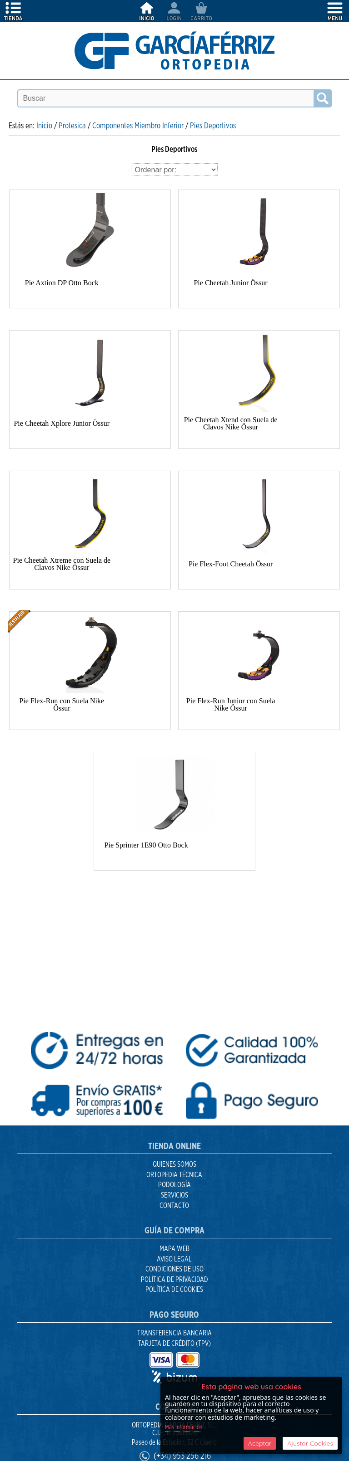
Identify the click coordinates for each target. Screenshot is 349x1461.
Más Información (183, 1427)
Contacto (174, 1205)
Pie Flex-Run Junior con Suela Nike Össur (230, 704)
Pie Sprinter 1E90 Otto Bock (146, 845)
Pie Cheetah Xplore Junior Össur (62, 423)
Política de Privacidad (174, 1279)
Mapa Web (174, 1248)
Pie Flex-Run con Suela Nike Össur (61, 704)
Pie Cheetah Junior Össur (230, 283)
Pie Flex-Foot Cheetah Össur (231, 564)
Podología (174, 1184)
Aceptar (259, 1443)
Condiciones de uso (174, 1269)
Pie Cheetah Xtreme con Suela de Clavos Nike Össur (62, 563)
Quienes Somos (174, 1164)
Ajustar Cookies (310, 1443)
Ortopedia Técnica (174, 1175)
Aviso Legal (174, 1259)
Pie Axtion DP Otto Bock (62, 283)
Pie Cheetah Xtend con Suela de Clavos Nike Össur (231, 423)
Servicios (174, 1195)
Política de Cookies (174, 1289)
